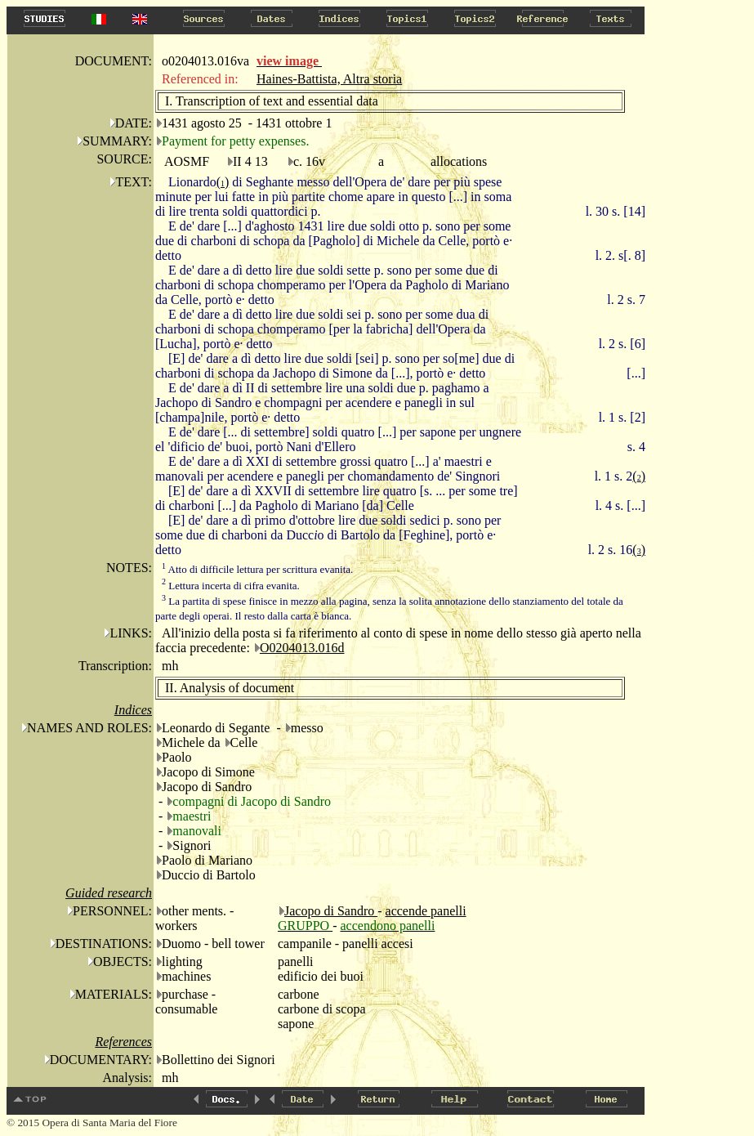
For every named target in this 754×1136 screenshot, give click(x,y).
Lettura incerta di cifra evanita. (231, 585)
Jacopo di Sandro (330, 911)
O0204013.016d (302, 648)
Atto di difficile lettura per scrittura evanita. (257, 569)
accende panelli (426, 911)
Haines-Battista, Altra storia (329, 79)
